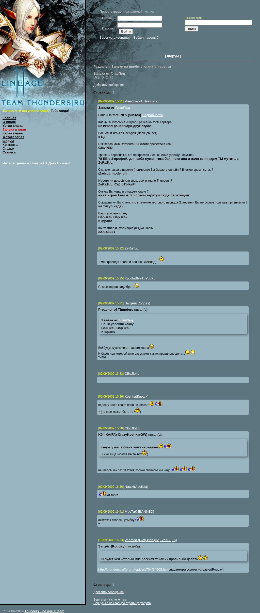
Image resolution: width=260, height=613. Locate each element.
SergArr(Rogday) (137, 303)
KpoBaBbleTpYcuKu (140, 278)
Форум (8, 141)
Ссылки (9, 152)
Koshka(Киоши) (137, 396)
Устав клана (13, 126)
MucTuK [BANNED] (139, 511)
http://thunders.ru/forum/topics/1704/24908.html (133, 569)
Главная (9, 118)
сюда (63, 111)
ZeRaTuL (132, 248)
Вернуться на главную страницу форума (122, 603)
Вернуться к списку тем (109, 599)
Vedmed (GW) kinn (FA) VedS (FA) (151, 540)
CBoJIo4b (132, 373)
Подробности (152, 115)
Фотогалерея (13, 137)
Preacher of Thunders (141, 101)
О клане (9, 122)
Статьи (8, 148)
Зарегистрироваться (116, 37)
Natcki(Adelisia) (136, 487)
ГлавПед (123, 107)
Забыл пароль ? (145, 37)
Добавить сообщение (108, 85)
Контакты (11, 145)
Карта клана (13, 133)
